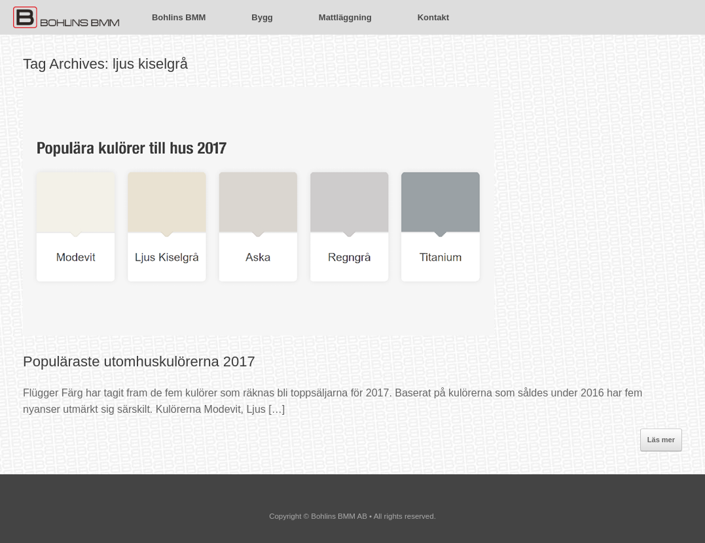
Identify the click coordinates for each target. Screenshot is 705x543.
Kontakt (433, 17)
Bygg (262, 17)
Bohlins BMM (179, 17)
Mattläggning (345, 17)
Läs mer (661, 440)
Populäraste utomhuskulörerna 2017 (139, 361)
